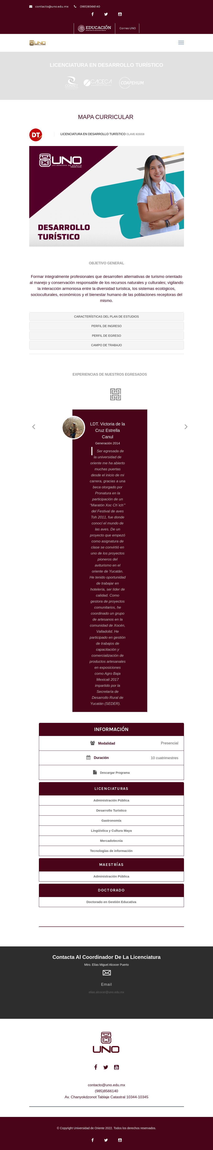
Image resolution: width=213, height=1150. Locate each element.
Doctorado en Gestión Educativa (111, 902)
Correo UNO (128, 28)
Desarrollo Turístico (111, 810)
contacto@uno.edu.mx (52, 6)
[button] (106, 316)
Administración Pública (111, 800)
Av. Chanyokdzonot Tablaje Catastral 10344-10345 (106, 1097)
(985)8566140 (90, 6)
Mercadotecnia (111, 840)
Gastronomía (111, 820)
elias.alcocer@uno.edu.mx (106, 992)
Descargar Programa (115, 772)
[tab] (106, 316)
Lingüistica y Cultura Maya (111, 830)
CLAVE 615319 (135, 134)
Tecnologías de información (111, 851)
